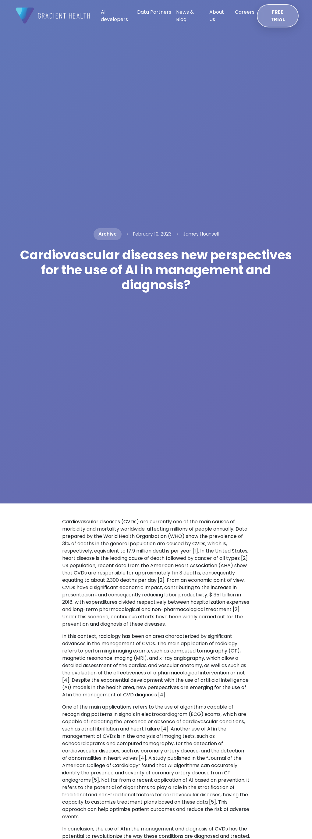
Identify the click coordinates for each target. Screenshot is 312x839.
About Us (216, 16)
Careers (244, 12)
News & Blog (185, 16)
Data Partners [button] (154, 12)
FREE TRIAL (278, 16)
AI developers (114, 16)
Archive (107, 234)
